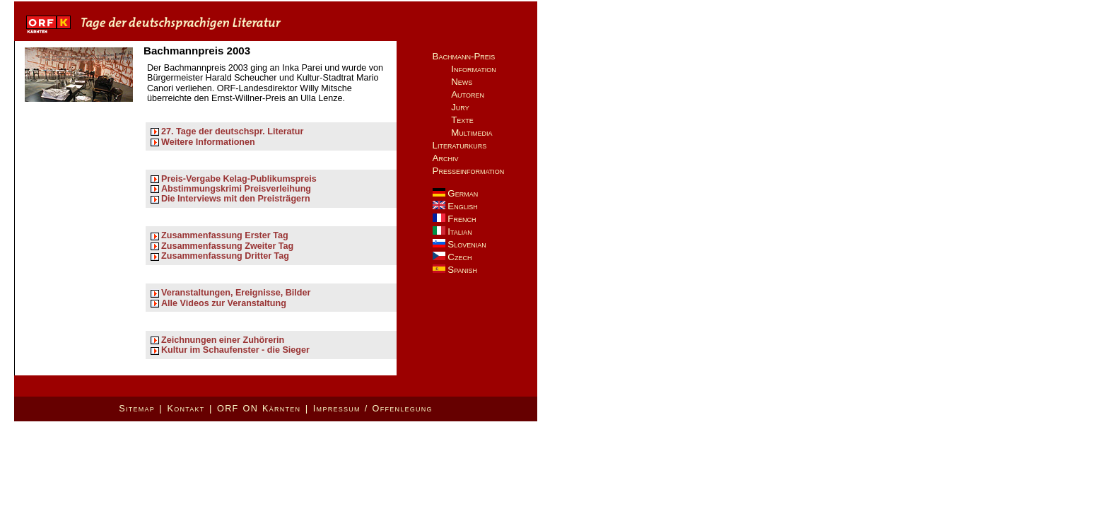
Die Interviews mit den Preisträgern (235, 199)
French (454, 218)
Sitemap (137, 409)
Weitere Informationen (208, 142)
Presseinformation (469, 170)
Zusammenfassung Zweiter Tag (227, 246)
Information (473, 69)
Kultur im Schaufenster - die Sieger (235, 350)
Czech (452, 257)
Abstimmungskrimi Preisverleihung (236, 189)
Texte (462, 120)
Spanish (455, 269)
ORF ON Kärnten (258, 409)
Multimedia (471, 132)
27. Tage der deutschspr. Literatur (232, 131)
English (455, 206)
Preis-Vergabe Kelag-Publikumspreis (239, 179)
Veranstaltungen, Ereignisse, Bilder (235, 293)
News (461, 81)
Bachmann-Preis (464, 56)
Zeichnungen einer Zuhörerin (222, 340)
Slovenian (459, 244)
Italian (452, 231)
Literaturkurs (460, 145)
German (456, 193)
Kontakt (185, 409)
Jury (460, 107)
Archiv (446, 158)
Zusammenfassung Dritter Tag (225, 256)
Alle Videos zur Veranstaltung (223, 303)
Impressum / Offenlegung (373, 409)
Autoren (467, 94)
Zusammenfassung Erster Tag (224, 235)
